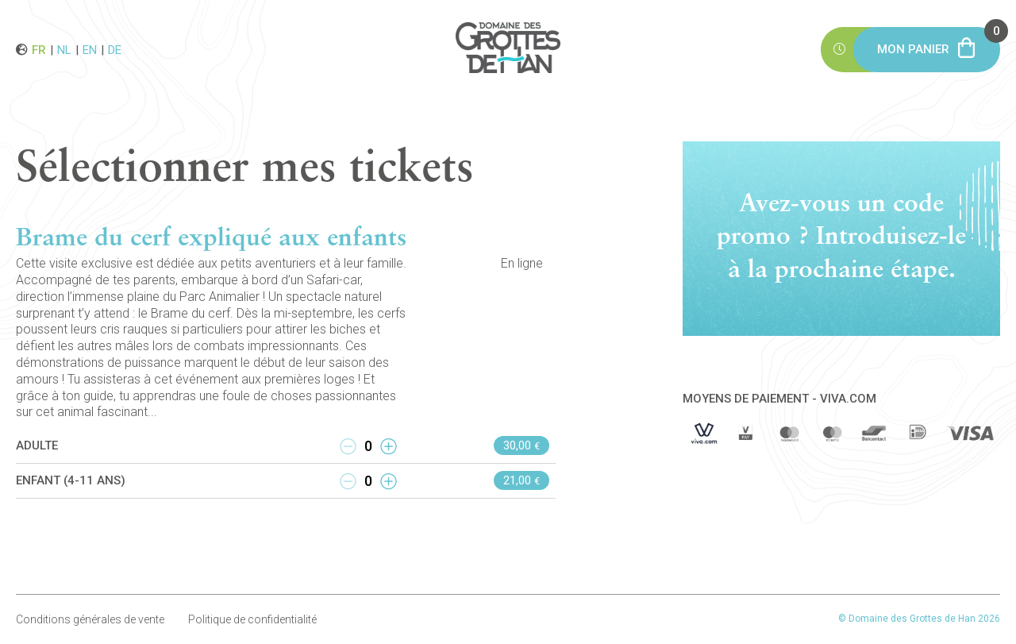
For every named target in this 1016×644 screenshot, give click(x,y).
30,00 (521, 445)
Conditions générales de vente (90, 619)
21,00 (521, 480)
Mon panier (938, 41)
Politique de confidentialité (252, 619)
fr (39, 49)
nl (64, 49)
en (90, 49)
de (114, 49)
